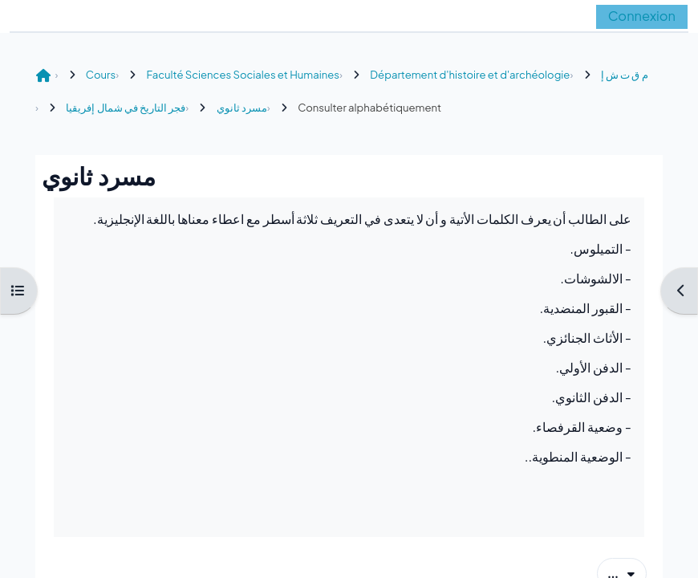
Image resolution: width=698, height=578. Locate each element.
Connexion (642, 15)
